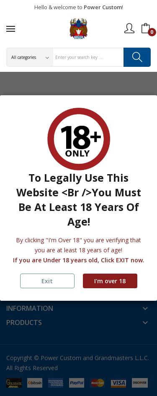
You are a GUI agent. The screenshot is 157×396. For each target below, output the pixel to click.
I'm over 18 (110, 281)
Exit (47, 281)
